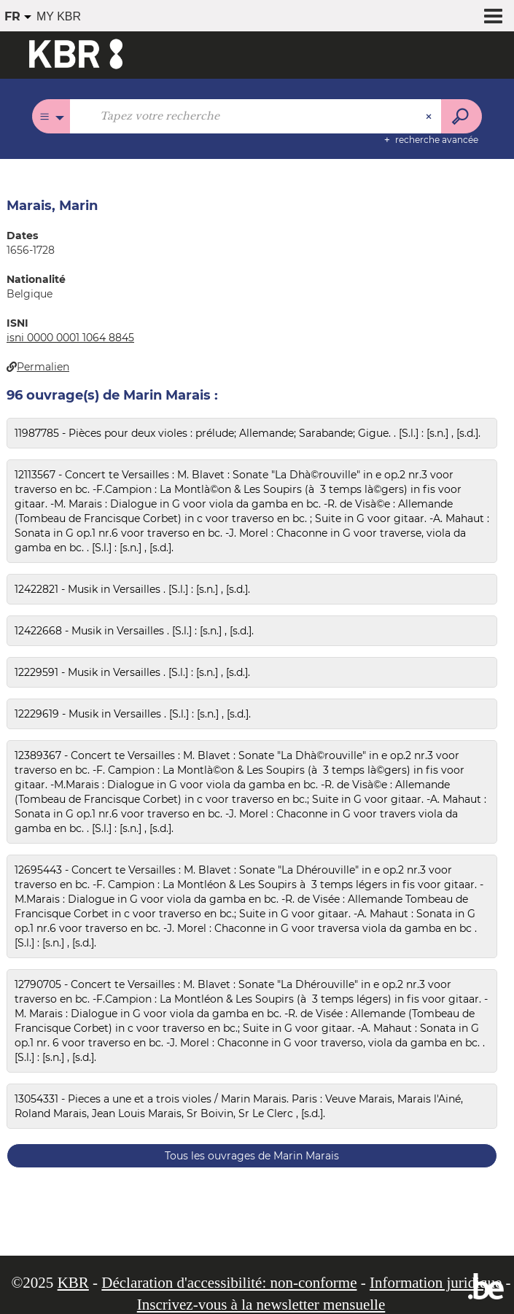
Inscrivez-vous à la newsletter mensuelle (261, 1304)
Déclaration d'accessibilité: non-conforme (229, 1282)
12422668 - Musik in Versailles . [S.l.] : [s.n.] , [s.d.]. (134, 630)
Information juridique (436, 1282)
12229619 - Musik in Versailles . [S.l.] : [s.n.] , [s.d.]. (133, 713)
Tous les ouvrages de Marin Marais (252, 1155)
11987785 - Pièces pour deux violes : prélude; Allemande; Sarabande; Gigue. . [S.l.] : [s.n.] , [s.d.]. (247, 433)
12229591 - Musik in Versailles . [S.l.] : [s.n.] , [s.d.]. (132, 672)
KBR (73, 1282)
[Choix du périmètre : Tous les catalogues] (51, 116)
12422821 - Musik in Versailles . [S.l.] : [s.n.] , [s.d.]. (132, 589)
